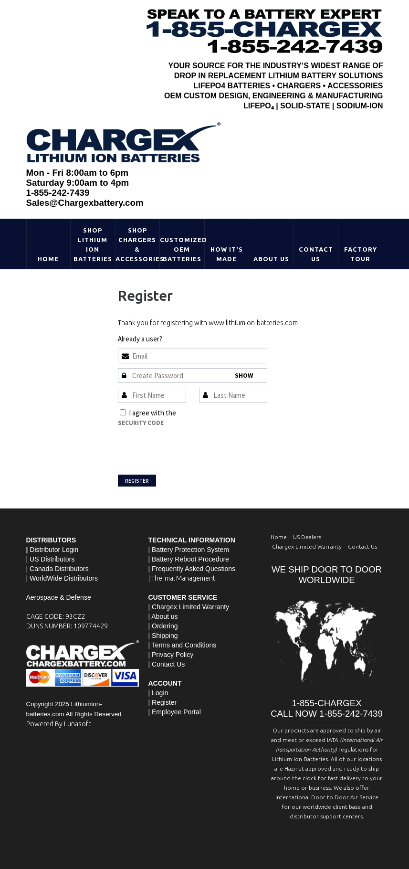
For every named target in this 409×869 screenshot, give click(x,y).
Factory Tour (360, 254)
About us (164, 616)
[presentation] (190, 446)
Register (137, 480)
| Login (158, 693)
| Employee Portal (174, 712)
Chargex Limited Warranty (307, 546)
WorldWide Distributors (64, 578)
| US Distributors (50, 559)
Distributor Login (54, 549)
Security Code (141, 423)
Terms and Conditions (210, 412)
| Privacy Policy (171, 654)
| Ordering (163, 626)
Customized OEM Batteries (182, 249)
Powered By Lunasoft (58, 724)
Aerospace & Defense (58, 597)
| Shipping (163, 635)
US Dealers (307, 537)
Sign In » (176, 338)
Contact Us (316, 254)
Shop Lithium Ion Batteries (92, 244)
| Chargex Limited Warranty (189, 607)
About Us (271, 258)
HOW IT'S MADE (226, 254)
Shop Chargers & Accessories (137, 244)
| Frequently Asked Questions (192, 568)
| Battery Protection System (188, 549)
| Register (162, 702)
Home (48, 258)
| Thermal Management (181, 578)
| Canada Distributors (57, 568)
